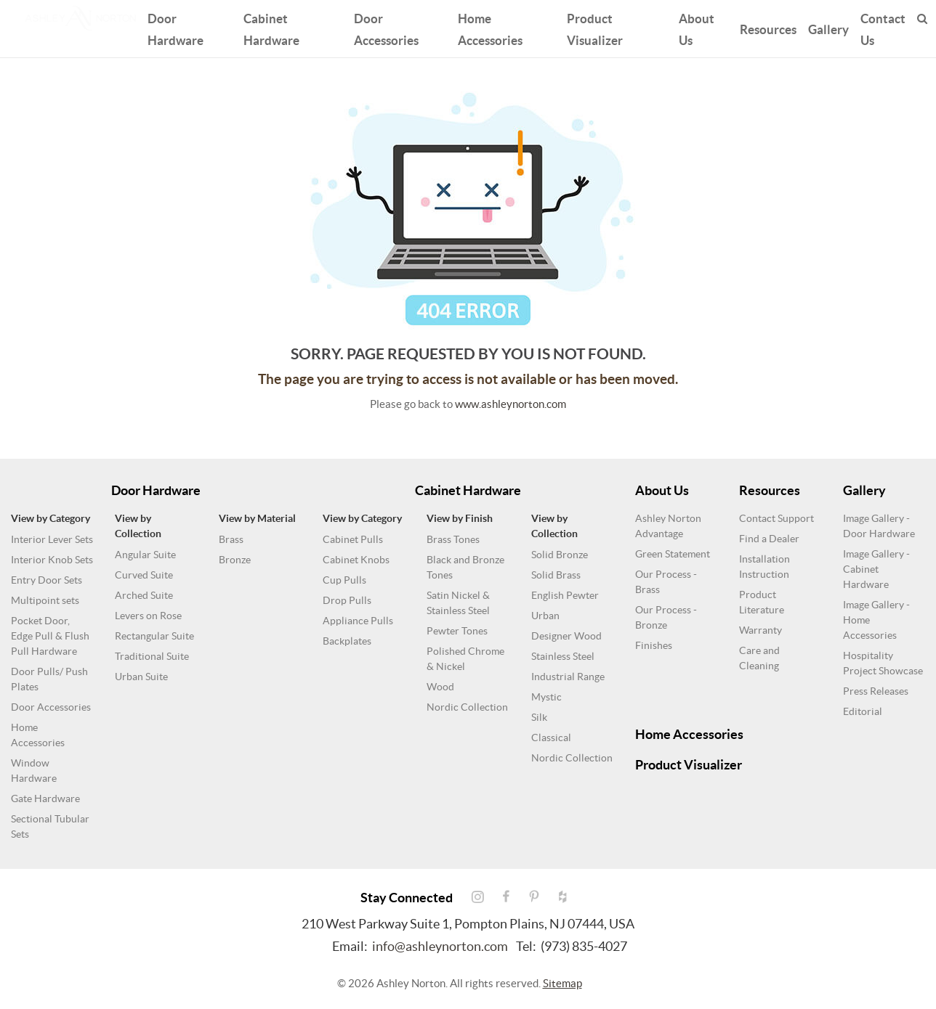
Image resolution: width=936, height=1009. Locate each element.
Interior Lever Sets (52, 539)
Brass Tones (453, 539)
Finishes (653, 645)
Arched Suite (144, 595)
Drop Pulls (347, 600)
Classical (551, 737)
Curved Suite (144, 575)
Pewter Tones (457, 631)
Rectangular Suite (154, 636)
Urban (545, 615)
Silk (539, 717)
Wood (440, 687)
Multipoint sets (45, 600)
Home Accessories (490, 27)
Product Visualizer (595, 27)
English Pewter (565, 595)
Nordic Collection (467, 707)
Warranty (760, 630)
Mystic (546, 697)
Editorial (862, 711)
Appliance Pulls (358, 620)
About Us (696, 27)
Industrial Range (568, 676)
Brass (231, 539)
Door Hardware (175, 27)
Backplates (347, 641)
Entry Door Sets (46, 580)
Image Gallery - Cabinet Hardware (876, 569)
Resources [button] (768, 27)
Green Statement (672, 554)
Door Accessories (386, 27)
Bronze (235, 559)
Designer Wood (566, 636)
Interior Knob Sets (52, 559)
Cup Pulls (344, 580)
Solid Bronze (559, 554)
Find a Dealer (769, 538)
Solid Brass (556, 575)
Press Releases (875, 691)
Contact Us (882, 27)
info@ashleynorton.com (440, 946)
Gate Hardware (45, 798)
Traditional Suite (152, 656)
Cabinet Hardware (271, 27)
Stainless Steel (562, 656)
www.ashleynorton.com (510, 404)
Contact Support (776, 518)
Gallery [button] (828, 27)
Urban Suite (141, 676)
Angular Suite (145, 554)
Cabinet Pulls (353, 539)
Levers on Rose (148, 615)
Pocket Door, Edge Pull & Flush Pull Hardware (50, 636)
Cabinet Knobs (356, 559)
